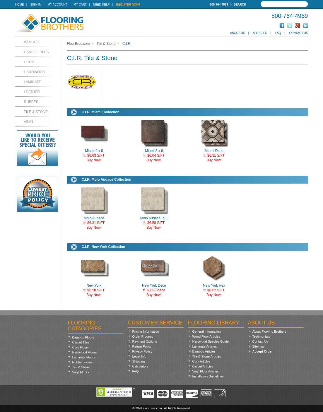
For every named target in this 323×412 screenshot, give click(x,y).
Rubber (31, 102)
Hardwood (34, 72)
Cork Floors (80, 347)
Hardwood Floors (84, 352)
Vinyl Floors (80, 372)
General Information (206, 331)
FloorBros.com (78, 44)
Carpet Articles (202, 366)
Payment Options (144, 341)
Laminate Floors (83, 357)
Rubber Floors (82, 362)
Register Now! (128, 4)
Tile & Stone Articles (206, 356)
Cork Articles (201, 361)
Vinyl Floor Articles (205, 371)
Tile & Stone (36, 112)
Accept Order (262, 351)
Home (19, 4)
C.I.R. (126, 44)
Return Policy (141, 346)
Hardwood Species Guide (210, 341)
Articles (260, 33)
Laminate (32, 82)
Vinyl (29, 122)
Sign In (35, 4)
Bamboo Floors (83, 337)
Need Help (101, 4)
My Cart (80, 4)
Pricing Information (145, 331)
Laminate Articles (204, 346)
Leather (32, 92)
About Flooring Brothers (269, 331)
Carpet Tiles (36, 52)
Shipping (138, 361)
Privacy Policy (142, 351)
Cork (29, 62)
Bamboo (32, 42)
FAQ (278, 33)
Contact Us (298, 33)
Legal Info (139, 356)
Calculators (140, 366)
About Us (237, 33)
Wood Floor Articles (206, 336)
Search (240, 4)
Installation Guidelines (208, 376)
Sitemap (258, 346)
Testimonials (261, 336)
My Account (57, 4)
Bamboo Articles (204, 351)
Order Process (142, 336)
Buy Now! (93, 160)
